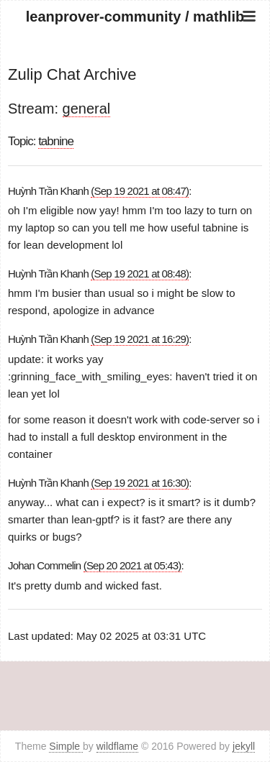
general (87, 108)
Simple (66, 746)
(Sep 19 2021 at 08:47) (140, 191)
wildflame (117, 746)
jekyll (244, 746)
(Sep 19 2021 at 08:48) (140, 273)
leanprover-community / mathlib (135, 16)
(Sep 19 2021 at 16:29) (140, 339)
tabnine (55, 141)
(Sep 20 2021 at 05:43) (132, 565)
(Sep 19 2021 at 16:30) (140, 483)
